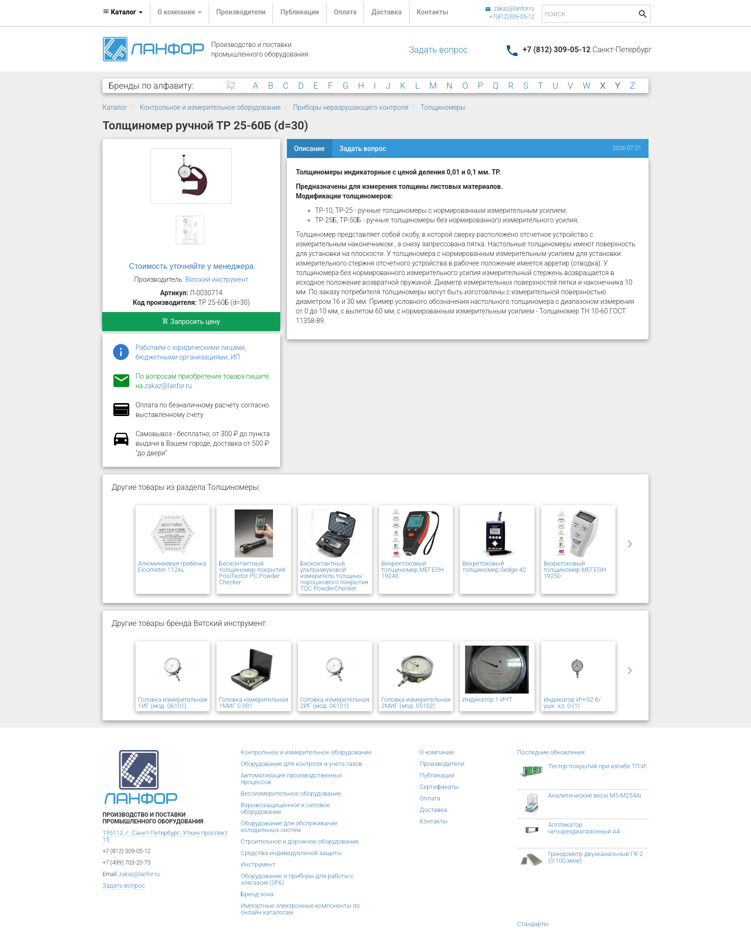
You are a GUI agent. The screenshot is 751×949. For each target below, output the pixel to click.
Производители (241, 12)
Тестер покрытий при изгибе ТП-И (597, 766)
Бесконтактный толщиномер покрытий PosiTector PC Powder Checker (252, 573)
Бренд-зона (257, 894)
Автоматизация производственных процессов (291, 779)
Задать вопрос (438, 50)
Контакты (432, 12)
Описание (309, 148)
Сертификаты (439, 786)
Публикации (299, 12)
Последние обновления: (551, 752)
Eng (231, 83)
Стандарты (533, 923)
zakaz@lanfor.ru (510, 8)
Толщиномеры (443, 107)
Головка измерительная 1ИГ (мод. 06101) (172, 702)
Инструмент (258, 864)
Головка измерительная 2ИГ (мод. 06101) (335, 702)
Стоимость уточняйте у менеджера (191, 266)
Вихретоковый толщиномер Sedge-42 (494, 566)
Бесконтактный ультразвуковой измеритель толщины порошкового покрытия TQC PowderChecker (334, 576)
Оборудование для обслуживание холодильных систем (289, 826)
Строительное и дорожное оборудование (300, 841)
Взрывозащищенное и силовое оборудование (285, 808)
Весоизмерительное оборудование (291, 793)
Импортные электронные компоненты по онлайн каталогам (300, 909)
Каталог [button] (122, 12)
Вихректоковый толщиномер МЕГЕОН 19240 (412, 569)
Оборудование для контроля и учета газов (302, 763)
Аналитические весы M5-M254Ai (595, 795)
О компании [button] (180, 12)
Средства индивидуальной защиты (291, 852)
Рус (231, 87)
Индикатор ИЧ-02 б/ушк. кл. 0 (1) (572, 702)
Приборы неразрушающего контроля (351, 107)
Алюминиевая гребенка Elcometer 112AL (172, 566)
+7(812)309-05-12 (512, 16)
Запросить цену (191, 321)
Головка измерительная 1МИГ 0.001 (253, 702)
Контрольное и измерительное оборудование (210, 107)
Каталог (114, 107)
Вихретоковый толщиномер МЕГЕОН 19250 (575, 569)
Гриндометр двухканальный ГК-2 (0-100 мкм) (595, 857)
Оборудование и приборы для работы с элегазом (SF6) (297, 879)
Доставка (386, 12)
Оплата (345, 12)
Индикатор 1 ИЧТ (487, 699)
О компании (437, 752)
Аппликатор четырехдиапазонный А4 (584, 828)
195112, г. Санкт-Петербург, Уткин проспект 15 (165, 836)
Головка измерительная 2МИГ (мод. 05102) (416, 702)
